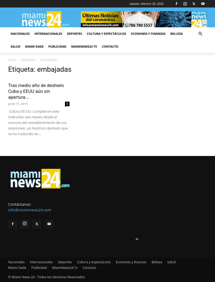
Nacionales (20, 34)
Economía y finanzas (148, 34)
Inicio (12, 60)
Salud (15, 46)
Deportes (74, 34)
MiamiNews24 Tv (84, 46)
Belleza (176, 34)
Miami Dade (34, 46)
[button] (200, 33)
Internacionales (48, 34)
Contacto (110, 46)
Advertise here (146, 239)
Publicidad (57, 46)
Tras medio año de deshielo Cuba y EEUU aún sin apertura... (36, 91)
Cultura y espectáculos (106, 34)
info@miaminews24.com (29, 209)
